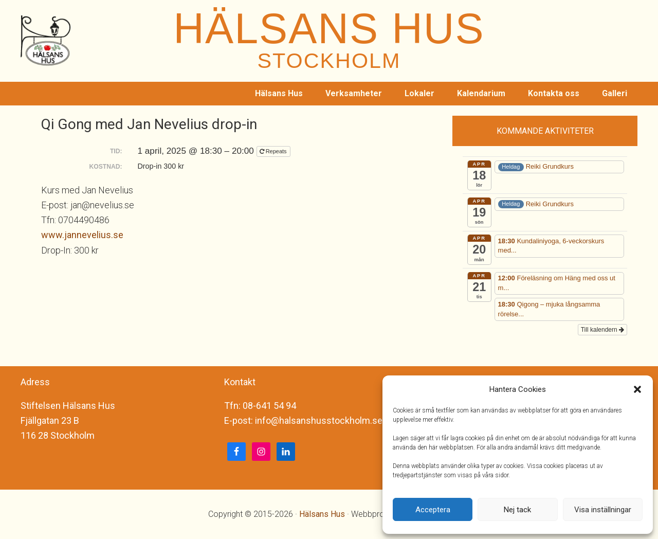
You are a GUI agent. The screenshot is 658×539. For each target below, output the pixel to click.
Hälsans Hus (322, 514)
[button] (637, 389)
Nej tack (517, 509)
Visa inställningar (602, 509)
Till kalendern (602, 329)
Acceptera (432, 509)
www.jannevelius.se (82, 234)
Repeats (274, 151)
